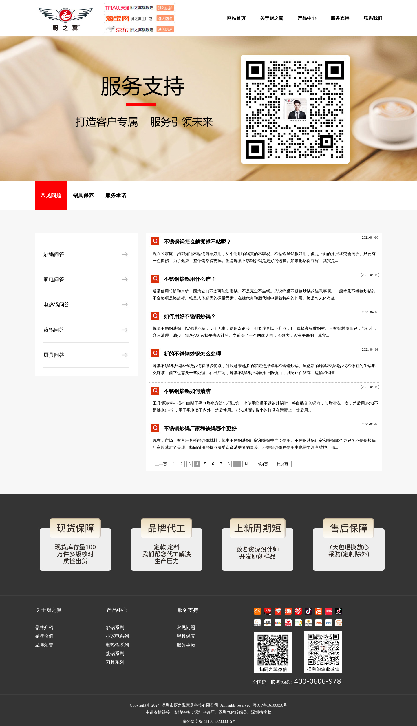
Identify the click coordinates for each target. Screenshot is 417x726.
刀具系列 (115, 662)
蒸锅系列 (115, 653)
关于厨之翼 (271, 18)
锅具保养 (83, 195)
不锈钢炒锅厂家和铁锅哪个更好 (200, 428)
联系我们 (373, 18)
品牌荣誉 (44, 644)
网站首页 (236, 18)
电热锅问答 (56, 305)
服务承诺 (115, 195)
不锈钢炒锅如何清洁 (187, 391)
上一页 (161, 464)
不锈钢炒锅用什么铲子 (190, 279)
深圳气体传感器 (233, 712)
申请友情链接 (158, 712)
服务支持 (340, 18)
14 (246, 464)
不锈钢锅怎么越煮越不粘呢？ (197, 242)
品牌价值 (44, 636)
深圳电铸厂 (204, 712)
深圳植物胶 (261, 712)
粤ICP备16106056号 (270, 705)
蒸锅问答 (53, 330)
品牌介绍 (44, 627)
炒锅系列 (115, 627)
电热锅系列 (117, 644)
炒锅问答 (53, 254)
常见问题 (51, 195)
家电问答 (53, 279)
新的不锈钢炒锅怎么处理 (192, 354)
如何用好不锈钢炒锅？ (190, 316)
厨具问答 (53, 355)
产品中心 (307, 18)
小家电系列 (117, 636)
